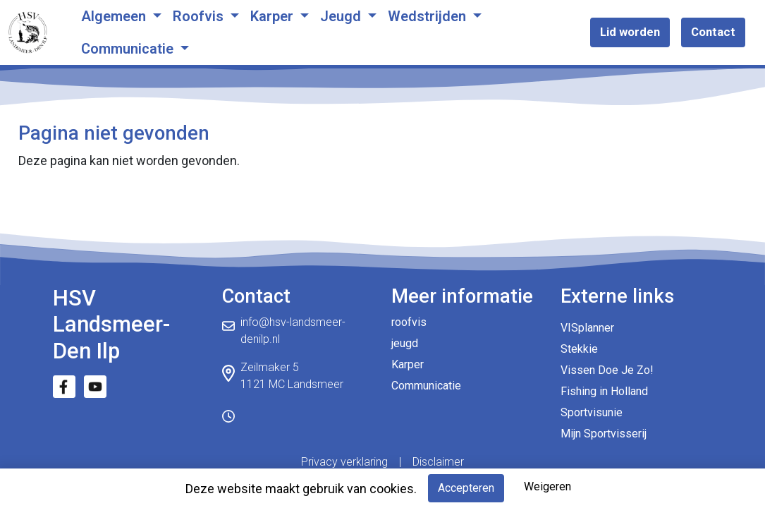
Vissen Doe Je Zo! (607, 370)
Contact (713, 32)
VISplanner (587, 327)
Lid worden (630, 32)
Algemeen (115, 16)
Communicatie (129, 48)
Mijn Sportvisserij (604, 433)
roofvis (409, 322)
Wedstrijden (429, 16)
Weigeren (547, 486)
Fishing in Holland (604, 391)
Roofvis (200, 16)
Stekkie (579, 349)
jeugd (404, 343)
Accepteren (466, 488)
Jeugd (342, 16)
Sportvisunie (592, 412)
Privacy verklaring (344, 461)
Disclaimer (438, 461)
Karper (273, 16)
